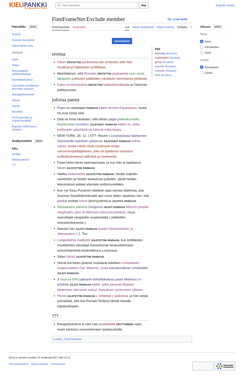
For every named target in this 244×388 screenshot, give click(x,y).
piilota (33, 26)
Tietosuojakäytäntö (18, 364)
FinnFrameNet (73, 339)
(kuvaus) (171, 53)
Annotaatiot (122, 41)
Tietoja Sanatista (39, 364)
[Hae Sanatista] (97, 5)
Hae (143, 5)
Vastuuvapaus (58, 364)
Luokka (57, 339)
